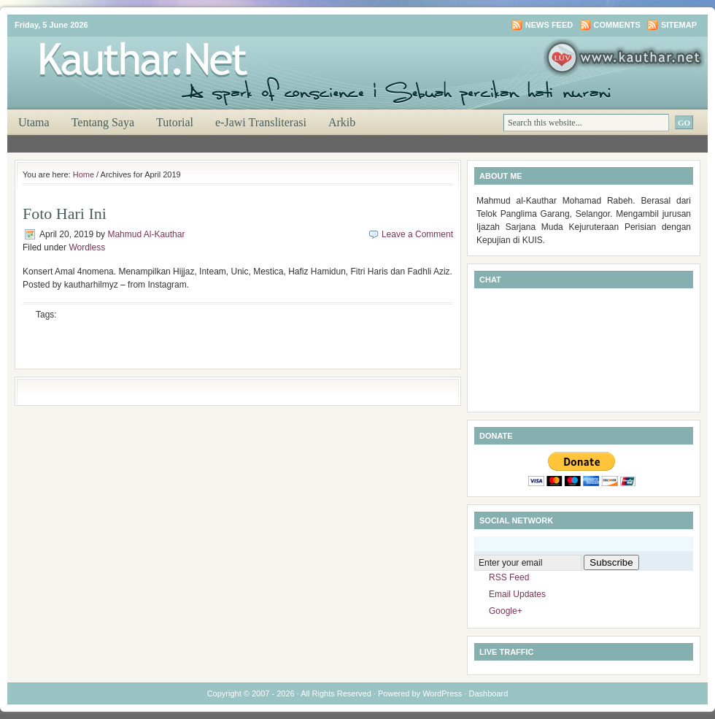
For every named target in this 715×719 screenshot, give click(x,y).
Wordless (87, 247)
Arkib (341, 122)
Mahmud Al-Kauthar (146, 234)
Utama (34, 122)
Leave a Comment (417, 234)
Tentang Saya (103, 122)
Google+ (505, 611)
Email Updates (517, 594)
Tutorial (174, 122)
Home (83, 174)
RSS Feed (509, 577)
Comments (617, 24)
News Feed (549, 24)
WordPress (442, 693)
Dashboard (489, 693)
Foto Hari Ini (65, 213)
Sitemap (679, 24)
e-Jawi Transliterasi (260, 122)
